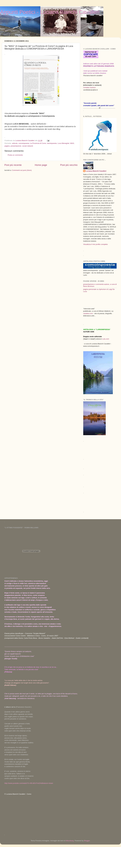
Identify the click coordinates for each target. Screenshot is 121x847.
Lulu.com (105, 339)
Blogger (87, 841)
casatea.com (88, 313)
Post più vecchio (69, 165)
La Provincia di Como (38, 143)
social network (27, 146)
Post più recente (13, 165)
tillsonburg (70, 841)
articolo (15, 143)
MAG (72, 143)
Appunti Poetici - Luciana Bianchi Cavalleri (49, 12)
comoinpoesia (24, 143)
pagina (7, 146)
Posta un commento (15, 155)
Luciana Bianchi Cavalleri (96, 171)
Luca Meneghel (63, 143)
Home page (41, 165)
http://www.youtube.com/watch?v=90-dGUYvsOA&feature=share (28, 783)
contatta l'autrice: (89, 87)
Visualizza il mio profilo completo (95, 244)
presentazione (16, 146)
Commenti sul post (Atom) (22, 170)
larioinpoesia (52, 143)
